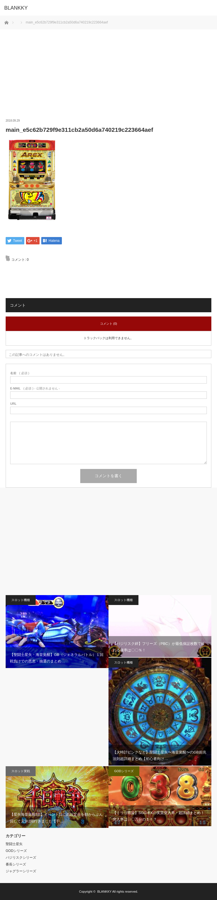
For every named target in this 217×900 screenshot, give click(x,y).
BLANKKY (104, 891)
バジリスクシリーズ (21, 858)
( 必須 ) (19, 373)
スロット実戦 (20, 771)
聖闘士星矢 (14, 844)
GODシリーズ (124, 771)
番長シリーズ (16, 864)
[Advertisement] (108, 69)
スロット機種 (20, 600)
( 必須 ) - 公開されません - (35, 388)
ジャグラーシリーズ (21, 871)
